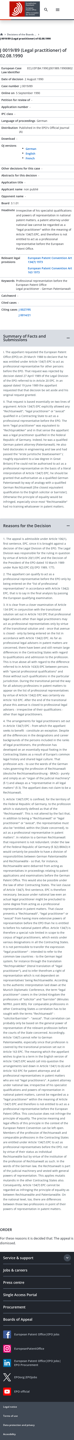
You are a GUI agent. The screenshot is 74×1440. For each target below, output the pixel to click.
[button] (37, 338)
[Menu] (57, 9)
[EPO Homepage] (24, 9)
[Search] (46, 9)
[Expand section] (67, 1257)
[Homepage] (1, 34)
